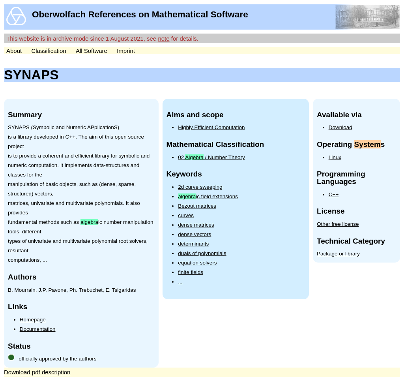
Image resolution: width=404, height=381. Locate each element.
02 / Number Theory (211, 157)
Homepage (33, 320)
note (163, 38)
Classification (48, 50)
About (14, 50)
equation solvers (197, 263)
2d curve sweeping (200, 187)
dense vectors (194, 234)
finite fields (190, 272)
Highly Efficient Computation (211, 127)
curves (186, 215)
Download (340, 127)
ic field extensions (208, 196)
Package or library (338, 254)
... (180, 282)
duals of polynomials (202, 253)
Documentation (38, 329)
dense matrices (196, 225)
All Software (91, 50)
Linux (335, 157)
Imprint (126, 50)
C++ (334, 194)
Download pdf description (37, 372)
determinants (193, 244)
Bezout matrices (197, 206)
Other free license (338, 224)
